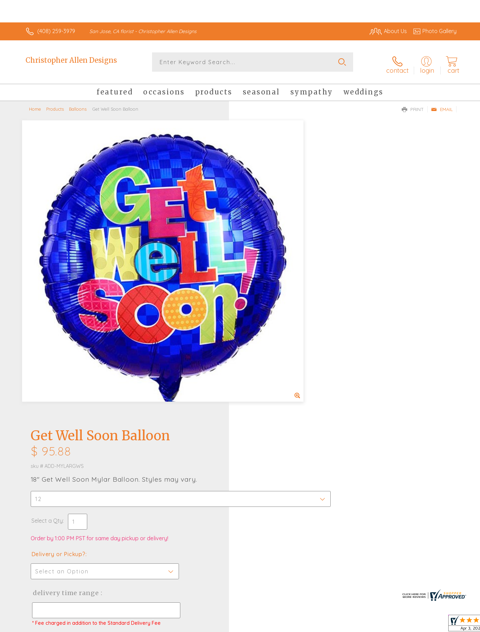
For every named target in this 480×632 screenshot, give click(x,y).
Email (442, 105)
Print (413, 105)
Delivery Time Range (275, 280)
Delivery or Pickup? (268, 241)
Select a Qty (256, 208)
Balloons (78, 105)
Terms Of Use (305, 625)
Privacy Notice (346, 625)
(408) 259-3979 (56, 31)
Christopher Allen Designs (71, 60)
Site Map (438, 625)
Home (35, 105)
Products (55, 105)
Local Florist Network (395, 625)
